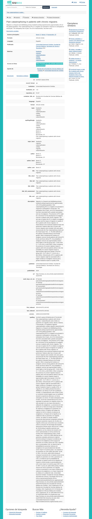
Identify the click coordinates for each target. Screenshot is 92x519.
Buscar (46, 7)
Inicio (74, 2)
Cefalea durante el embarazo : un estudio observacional (75, 60)
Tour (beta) (39, 516)
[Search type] (33, 7)
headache (39, 51)
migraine (38, 53)
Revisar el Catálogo (41, 512)
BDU (8, 3)
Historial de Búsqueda (15, 512)
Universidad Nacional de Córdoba (54, 70)
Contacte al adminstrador (70, 516)
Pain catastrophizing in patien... (15, 12)
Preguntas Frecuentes (69, 514)
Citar (9, 17)
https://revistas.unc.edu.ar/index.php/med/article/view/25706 (49, 64)
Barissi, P (44, 34)
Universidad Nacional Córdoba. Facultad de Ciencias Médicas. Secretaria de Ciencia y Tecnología (48, 46)
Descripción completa (12, 31)
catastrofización (40, 60)
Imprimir (17, 17)
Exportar (26, 17)
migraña (38, 58)
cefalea (38, 57)
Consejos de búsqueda (69, 512)
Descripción (10, 76)
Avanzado (54, 7)
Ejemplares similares (22, 76)
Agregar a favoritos (38, 17)
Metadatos (34, 76)
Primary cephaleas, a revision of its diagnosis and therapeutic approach (76, 40)
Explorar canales (40, 514)
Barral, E (38, 34)
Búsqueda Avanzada (15, 514)
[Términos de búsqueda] (15, 7)
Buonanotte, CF (51, 34)
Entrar (82, 2)
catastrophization (41, 55)
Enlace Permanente (53, 17)
